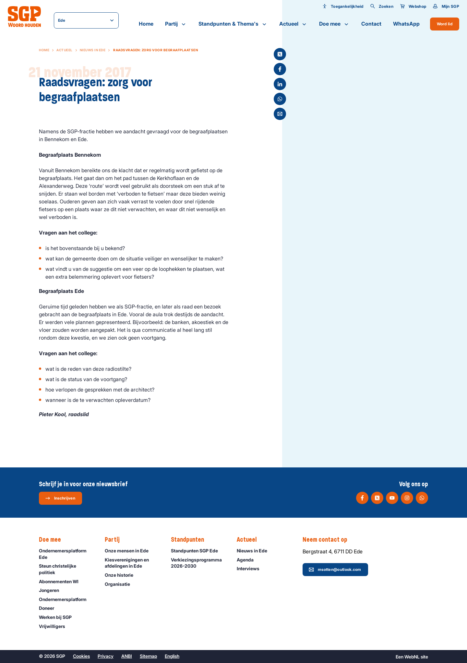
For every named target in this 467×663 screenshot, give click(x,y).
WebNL (412, 656)
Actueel (293, 24)
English (172, 656)
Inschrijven (60, 498)
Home (146, 23)
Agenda (248, 560)
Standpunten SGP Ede (197, 551)
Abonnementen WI (61, 581)
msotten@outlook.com (335, 569)
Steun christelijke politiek (66, 569)
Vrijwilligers (55, 626)
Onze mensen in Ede (129, 551)
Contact (371, 23)
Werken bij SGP (58, 617)
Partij (176, 24)
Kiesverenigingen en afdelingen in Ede (132, 563)
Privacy (106, 656)
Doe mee (334, 24)
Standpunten (190, 540)
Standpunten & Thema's (233, 24)
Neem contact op (328, 540)
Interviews (251, 568)
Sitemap (148, 656)
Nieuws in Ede (93, 50)
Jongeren (52, 590)
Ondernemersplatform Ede (66, 554)
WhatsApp (406, 23)
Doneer (49, 608)
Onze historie (122, 575)
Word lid (444, 23)
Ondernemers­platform (65, 599)
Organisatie (120, 584)
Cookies (81, 656)
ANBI (126, 656)
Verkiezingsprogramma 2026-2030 (198, 563)
